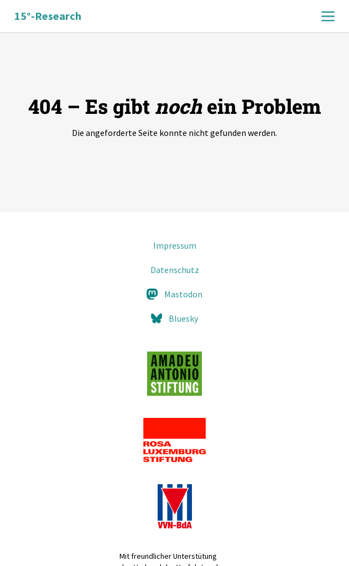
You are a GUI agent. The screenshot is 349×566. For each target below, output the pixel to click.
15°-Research (47, 16)
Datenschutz (174, 269)
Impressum (174, 245)
